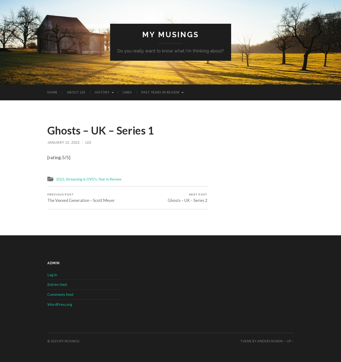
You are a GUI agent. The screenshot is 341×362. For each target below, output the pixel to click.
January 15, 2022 (63, 142)
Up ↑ (290, 341)
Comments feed (60, 294)
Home (52, 92)
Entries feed (57, 284)
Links (127, 92)
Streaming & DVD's (81, 179)
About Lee (76, 92)
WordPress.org (59, 304)
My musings (170, 34)
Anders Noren (270, 341)
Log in (52, 274)
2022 (60, 179)
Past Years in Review (160, 92)
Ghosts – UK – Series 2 (187, 198)
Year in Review (109, 179)
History (102, 92)
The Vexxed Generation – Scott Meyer (81, 198)
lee (88, 142)
